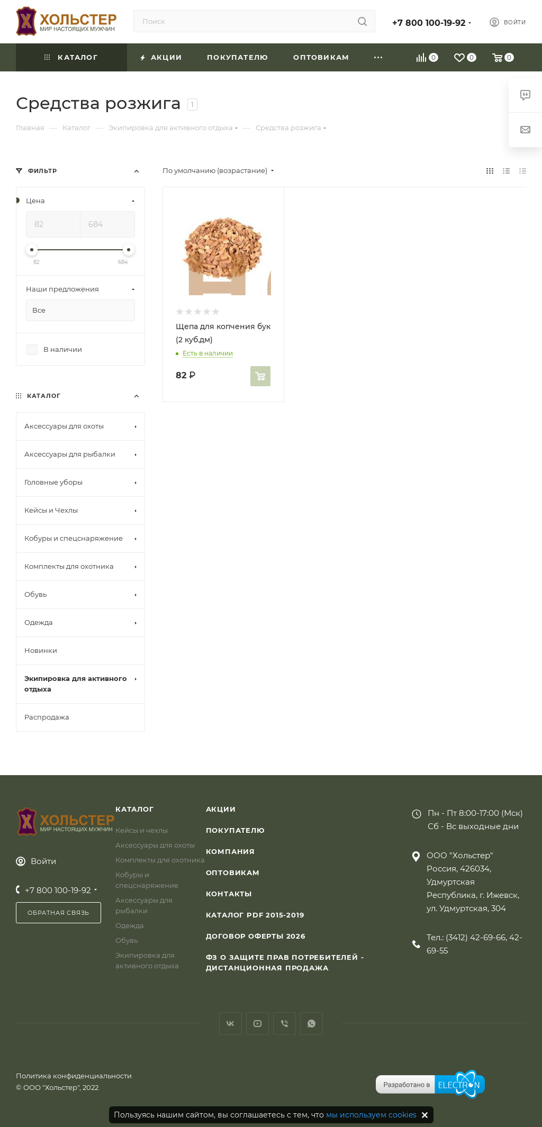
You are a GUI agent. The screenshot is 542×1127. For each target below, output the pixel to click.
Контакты (229, 893)
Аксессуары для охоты (155, 845)
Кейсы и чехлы (141, 830)
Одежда (129, 925)
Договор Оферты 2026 (255, 936)
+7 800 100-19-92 (428, 23)
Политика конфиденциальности (74, 1075)
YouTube (257, 1023)
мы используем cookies (371, 1115)
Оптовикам (233, 872)
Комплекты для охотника (160, 860)
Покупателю (235, 830)
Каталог (134, 809)
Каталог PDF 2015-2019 (255, 915)
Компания (230, 851)
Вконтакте (230, 1023)
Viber (284, 1023)
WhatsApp (311, 1023)
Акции (221, 809)
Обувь (126, 940)
